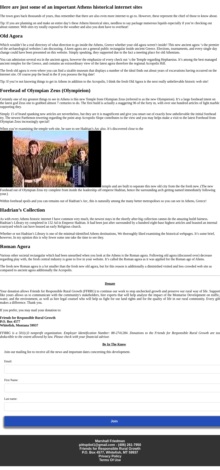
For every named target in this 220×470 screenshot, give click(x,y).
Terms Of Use (110, 460)
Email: (8, 361)
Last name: (10, 398)
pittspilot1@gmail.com (97, 445)
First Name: (11, 380)
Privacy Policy (110, 456)
